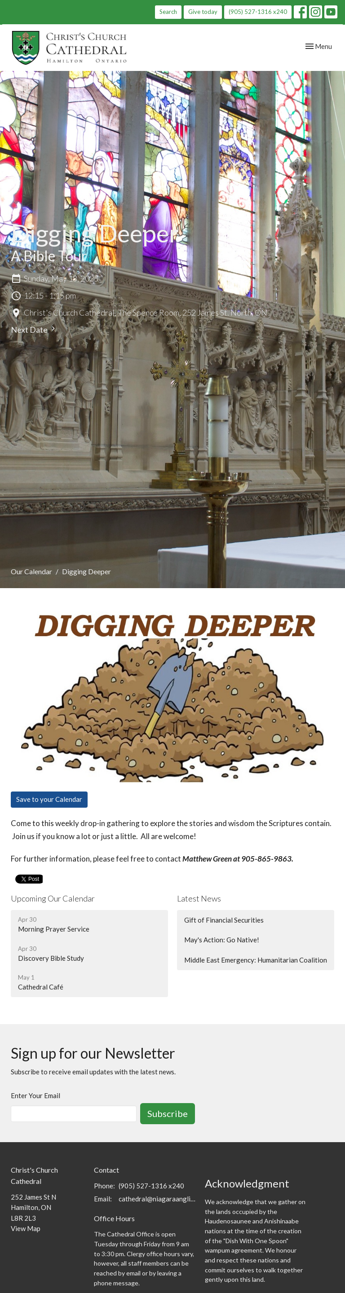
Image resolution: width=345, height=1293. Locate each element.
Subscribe (167, 1113)
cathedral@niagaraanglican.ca (157, 1199)
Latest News (199, 898)
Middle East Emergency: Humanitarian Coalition (255, 960)
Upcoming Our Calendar (53, 898)
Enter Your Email (35, 1095)
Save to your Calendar (49, 799)
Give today (202, 11)
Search (168, 11)
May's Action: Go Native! (221, 940)
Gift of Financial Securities (224, 920)
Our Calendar (31, 571)
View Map (25, 1228)
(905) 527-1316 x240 (258, 11)
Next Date (34, 329)
